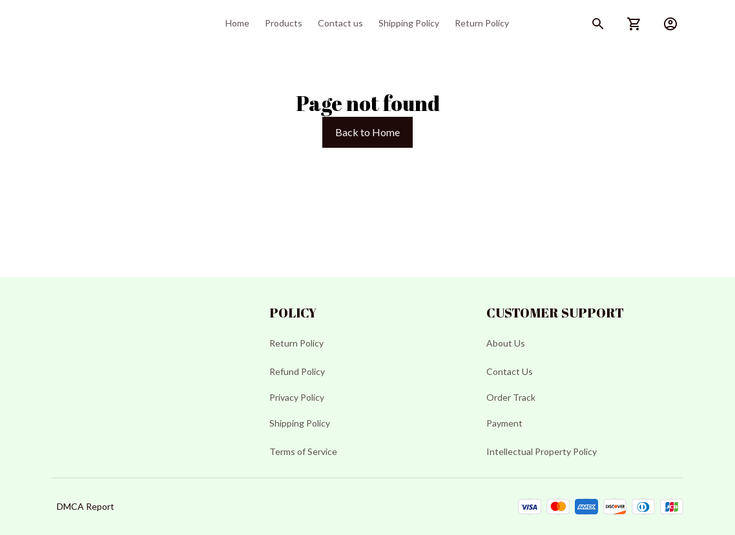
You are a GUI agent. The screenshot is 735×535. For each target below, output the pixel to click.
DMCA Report (85, 506)
